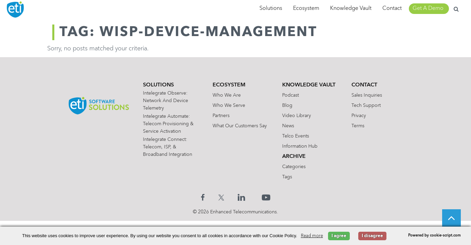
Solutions (270, 8)
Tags (287, 177)
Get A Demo (428, 8)
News (288, 126)
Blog (287, 105)
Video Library (296, 115)
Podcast (290, 95)
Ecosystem (306, 8)
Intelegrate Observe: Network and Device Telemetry (165, 101)
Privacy (358, 115)
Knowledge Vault (351, 8)
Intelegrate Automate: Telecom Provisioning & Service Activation (168, 124)
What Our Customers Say (240, 126)
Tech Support (366, 105)
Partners (221, 115)
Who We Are (227, 95)
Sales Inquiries (366, 95)
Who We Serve (229, 105)
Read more (312, 236)
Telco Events (295, 136)
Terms (357, 126)
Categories (294, 166)
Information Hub (300, 146)
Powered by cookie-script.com (434, 236)
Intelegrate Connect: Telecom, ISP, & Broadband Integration (167, 147)
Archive (294, 156)
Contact (392, 8)
